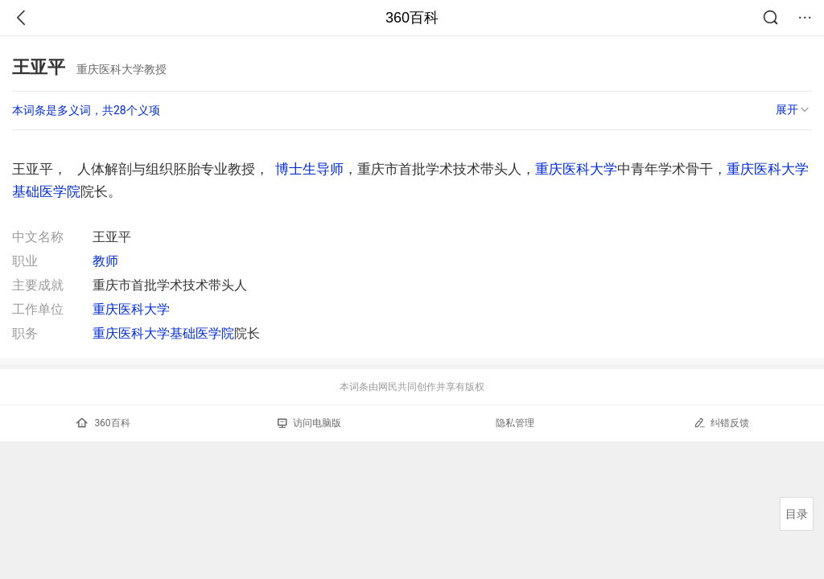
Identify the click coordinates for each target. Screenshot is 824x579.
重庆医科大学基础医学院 (163, 333)
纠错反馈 (721, 423)
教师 (105, 261)
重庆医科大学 (576, 169)
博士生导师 (309, 169)
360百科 (412, 18)
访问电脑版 (309, 423)
